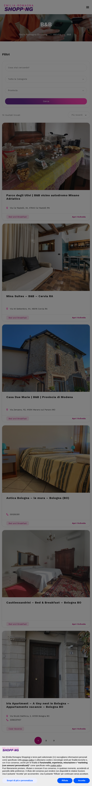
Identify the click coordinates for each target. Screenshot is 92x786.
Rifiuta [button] (65, 780)
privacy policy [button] (28, 760)
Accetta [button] (81, 780)
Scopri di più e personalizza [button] (20, 780)
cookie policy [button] (56, 765)
